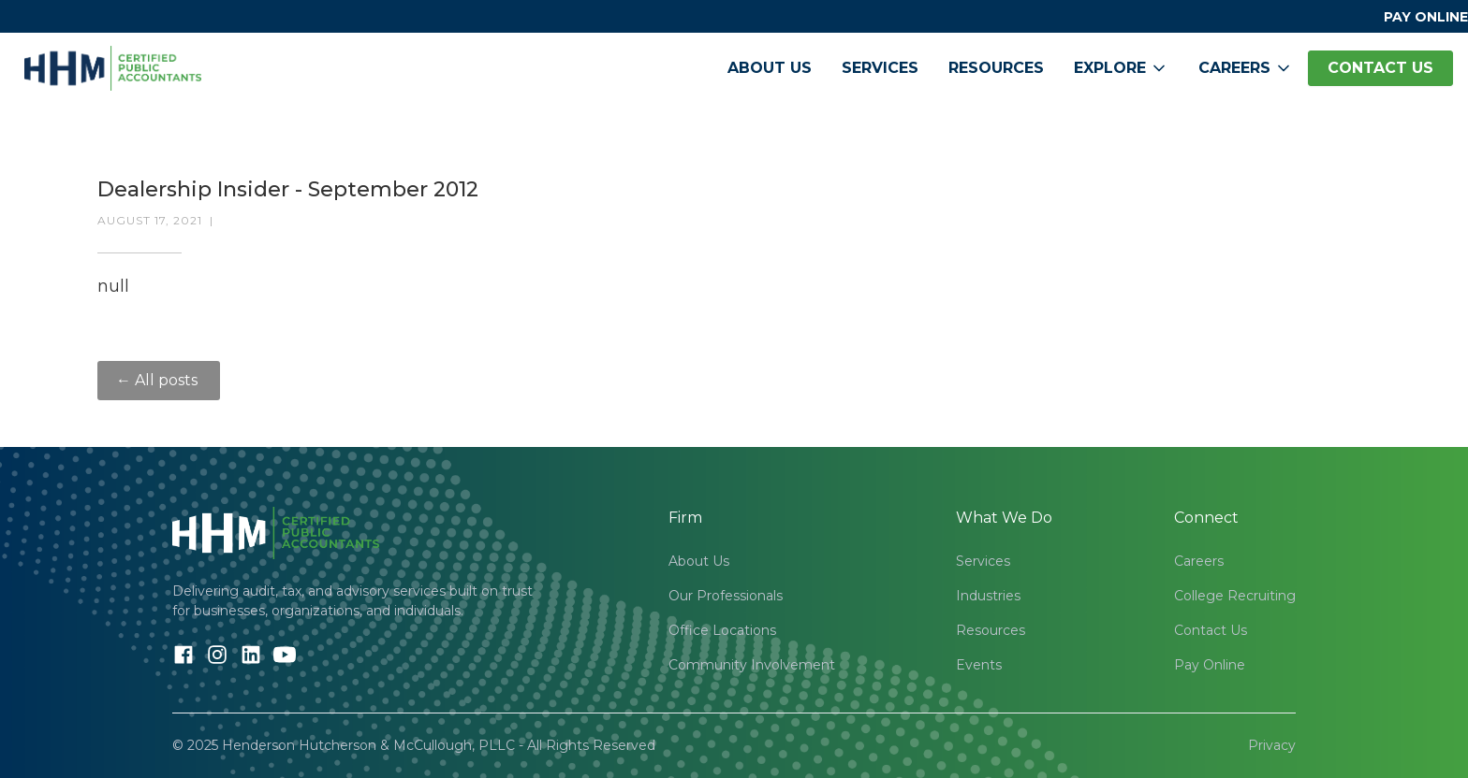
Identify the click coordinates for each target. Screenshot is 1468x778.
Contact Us (1210, 630)
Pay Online (1209, 664)
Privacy (1272, 745)
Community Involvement (751, 664)
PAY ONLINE (1426, 16)
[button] (1121, 68)
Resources (996, 68)
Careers (1199, 561)
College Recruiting (1235, 595)
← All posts (158, 380)
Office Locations (722, 630)
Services (880, 68)
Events (979, 664)
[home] (113, 68)
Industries (988, 595)
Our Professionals (725, 595)
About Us (769, 68)
